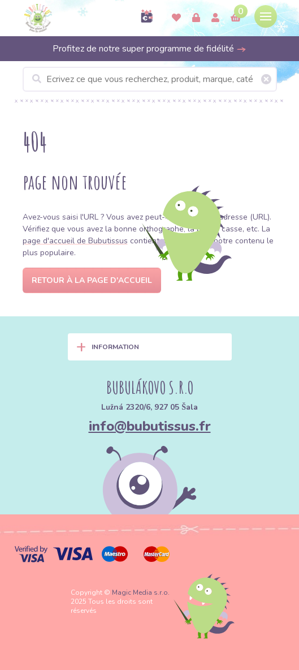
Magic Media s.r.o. (141, 592)
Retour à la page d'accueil (92, 280)
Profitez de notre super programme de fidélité (149, 48)
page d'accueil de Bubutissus (75, 240)
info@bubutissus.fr (150, 426)
